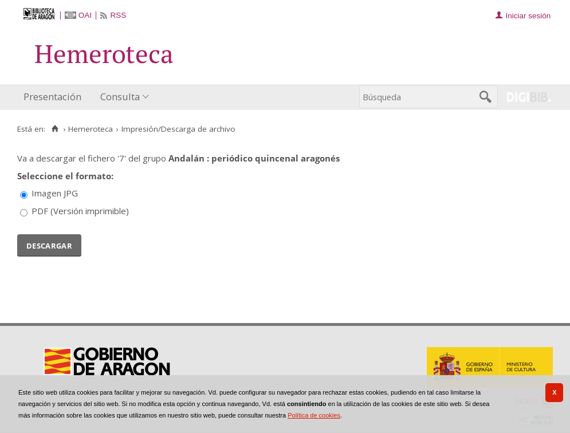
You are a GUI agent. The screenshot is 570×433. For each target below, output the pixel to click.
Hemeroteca (90, 129)
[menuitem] (55, 97)
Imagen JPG (55, 193)
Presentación (52, 96)
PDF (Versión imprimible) (80, 210)
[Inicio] (55, 129)
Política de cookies (314, 415)
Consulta (120, 96)
